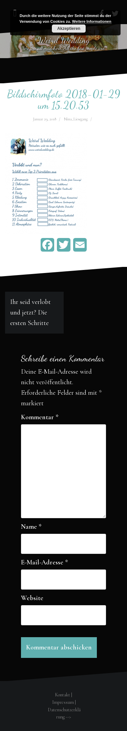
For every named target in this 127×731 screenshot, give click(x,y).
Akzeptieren (68, 28)
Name (31, 527)
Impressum (63, 702)
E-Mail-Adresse (44, 562)
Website (32, 598)
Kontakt (62, 695)
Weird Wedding (63, 40)
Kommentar (40, 417)
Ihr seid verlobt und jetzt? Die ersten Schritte (30, 312)
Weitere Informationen (91, 21)
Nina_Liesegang (76, 119)
